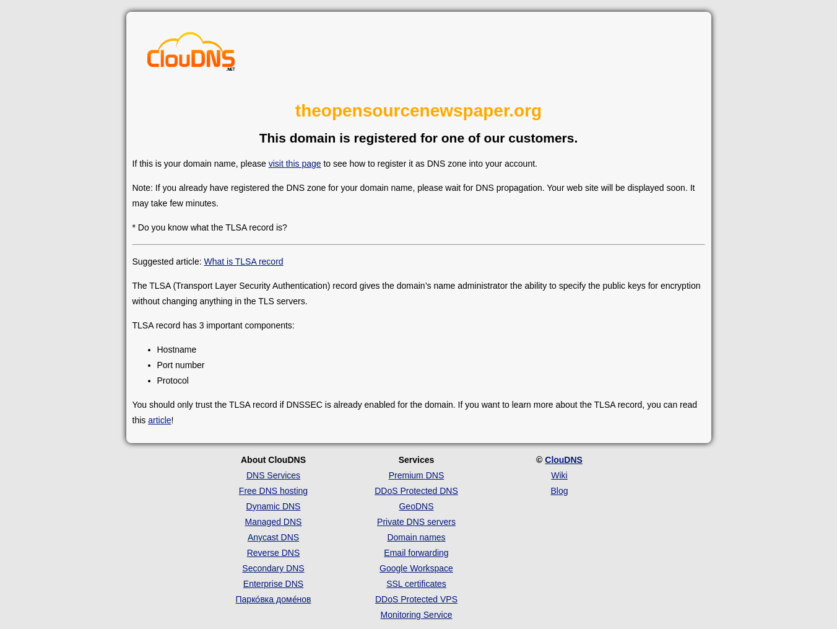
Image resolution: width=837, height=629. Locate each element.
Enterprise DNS (273, 584)
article (159, 420)
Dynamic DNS (273, 506)
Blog (559, 491)
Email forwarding (416, 553)
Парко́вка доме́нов (273, 599)
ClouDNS (564, 460)
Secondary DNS (273, 568)
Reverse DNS (273, 553)
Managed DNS (273, 522)
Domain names (416, 537)
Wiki (559, 475)
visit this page (295, 164)
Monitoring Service (417, 615)
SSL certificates (416, 584)
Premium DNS (416, 475)
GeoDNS (416, 506)
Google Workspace (416, 568)
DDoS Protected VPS (416, 599)
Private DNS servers (416, 522)
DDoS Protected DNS (416, 491)
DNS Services (273, 475)
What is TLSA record (243, 261)
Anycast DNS (273, 537)
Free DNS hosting (273, 491)
